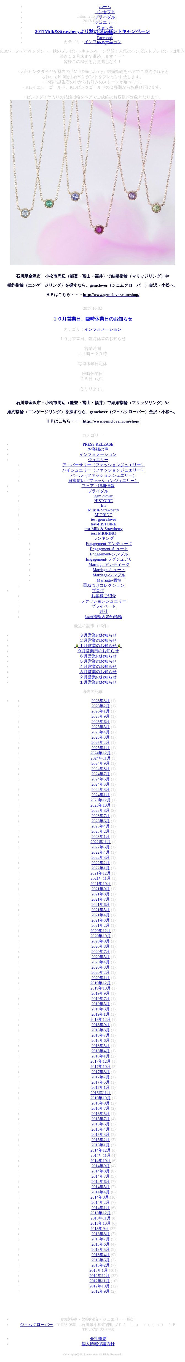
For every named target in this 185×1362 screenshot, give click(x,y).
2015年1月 (101, 1145)
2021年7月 (101, 899)
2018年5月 (101, 1045)
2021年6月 (101, 904)
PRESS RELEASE (98, 444)
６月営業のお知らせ (98, 656)
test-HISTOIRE (103, 524)
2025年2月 (101, 742)
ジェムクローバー (36, 1324)
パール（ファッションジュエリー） (104, 475)
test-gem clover (103, 519)
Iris (103, 505)
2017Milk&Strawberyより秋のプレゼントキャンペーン (92, 31)
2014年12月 (100, 1150)
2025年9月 (101, 716)
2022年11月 (100, 842)
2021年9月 (101, 889)
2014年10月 (100, 1160)
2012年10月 (99, 1286)
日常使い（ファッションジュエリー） (103, 480)
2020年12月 (100, 930)
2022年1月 (101, 868)
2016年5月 (101, 1113)
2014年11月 (100, 1155)
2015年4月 (101, 1129)
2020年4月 (101, 962)
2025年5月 (101, 727)
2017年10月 (100, 1066)
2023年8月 (101, 810)
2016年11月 (100, 1092)
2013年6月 (101, 1244)
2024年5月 (101, 784)
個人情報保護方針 (98, 1344)
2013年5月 (101, 1249)
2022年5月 (101, 847)
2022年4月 (101, 852)
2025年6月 (101, 721)
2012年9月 (101, 1291)
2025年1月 (101, 748)
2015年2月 (101, 1140)
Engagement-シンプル (109, 554)
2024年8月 (101, 768)
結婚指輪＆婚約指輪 (103, 617)
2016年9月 (101, 1103)
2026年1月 (101, 711)
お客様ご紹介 (103, 596)
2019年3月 (101, 1009)
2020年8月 (101, 946)
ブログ (98, 590)
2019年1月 (101, 1014)
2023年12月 (100, 800)
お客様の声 (98, 449)
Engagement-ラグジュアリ (109, 559)
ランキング (103, 538)
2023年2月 (101, 831)
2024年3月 (101, 789)
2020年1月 (101, 977)
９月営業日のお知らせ (98, 651)
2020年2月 (101, 972)
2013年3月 (101, 1260)
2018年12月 (100, 1019)
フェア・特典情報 (98, 486)
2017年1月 (101, 1087)
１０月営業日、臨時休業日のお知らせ (92, 319)
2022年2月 (101, 863)
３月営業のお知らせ (98, 635)
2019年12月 (100, 983)
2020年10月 (100, 936)
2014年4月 (101, 1192)
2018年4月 (101, 1051)
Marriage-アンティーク (109, 564)
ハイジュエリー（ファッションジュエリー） (103, 470)
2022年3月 (101, 857)
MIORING (103, 515)
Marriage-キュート (109, 570)
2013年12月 (100, 1213)
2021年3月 (101, 920)
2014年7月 (101, 1176)
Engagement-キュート (109, 549)
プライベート (103, 606)
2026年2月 (101, 706)
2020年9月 (101, 941)
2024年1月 (101, 795)
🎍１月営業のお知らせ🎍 (98, 645)
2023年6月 (101, 821)
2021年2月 (101, 925)
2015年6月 (101, 1124)
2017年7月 (101, 1077)
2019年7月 (101, 998)
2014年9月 (101, 1166)
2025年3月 (101, 737)
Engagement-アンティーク (109, 543)
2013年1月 (98, 1270)
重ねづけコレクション (103, 585)
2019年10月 (100, 988)
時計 (104, 611)
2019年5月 (101, 1004)
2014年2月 (101, 1202)
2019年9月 (101, 993)
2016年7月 (101, 1108)
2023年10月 (100, 805)
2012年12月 (99, 1275)
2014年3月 (99, 1197)
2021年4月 (101, 915)
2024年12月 (100, 753)
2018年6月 (101, 1040)
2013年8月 (101, 1234)
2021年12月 (100, 873)
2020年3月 (101, 967)
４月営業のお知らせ (98, 666)
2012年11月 (100, 1281)
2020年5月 (101, 957)
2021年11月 (100, 878)
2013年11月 (100, 1218)
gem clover (104, 496)
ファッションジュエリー (103, 601)
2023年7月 (101, 815)
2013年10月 (100, 1223)
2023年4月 (101, 826)
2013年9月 (99, 1228)
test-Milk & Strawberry (103, 529)
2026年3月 (101, 700)
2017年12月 (100, 1061)
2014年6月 (101, 1181)
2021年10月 (100, 883)
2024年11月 (100, 758)
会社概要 (98, 1338)
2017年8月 (101, 1072)
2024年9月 (101, 763)
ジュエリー (98, 459)
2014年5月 (101, 1187)
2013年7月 (101, 1239)
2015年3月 (101, 1134)
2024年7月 (101, 774)
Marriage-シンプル (109, 575)
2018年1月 (101, 1056)
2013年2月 (101, 1265)
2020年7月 (101, 951)
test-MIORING (103, 533)
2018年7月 (101, 1035)
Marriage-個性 (109, 580)
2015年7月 (101, 1119)
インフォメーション (103, 42)
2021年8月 (101, 894)
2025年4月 (101, 732)
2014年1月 (101, 1207)
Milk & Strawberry (103, 510)
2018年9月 (101, 1025)
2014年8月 (101, 1171)
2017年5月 (101, 1082)
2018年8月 (101, 1030)
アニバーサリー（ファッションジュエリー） (103, 465)
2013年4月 (101, 1255)
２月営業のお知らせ (98, 640)
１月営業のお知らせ (98, 682)
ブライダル (98, 491)
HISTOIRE (103, 500)
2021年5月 (101, 910)
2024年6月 (101, 779)
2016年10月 (100, 1098)
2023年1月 (101, 836)
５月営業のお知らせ (98, 661)
